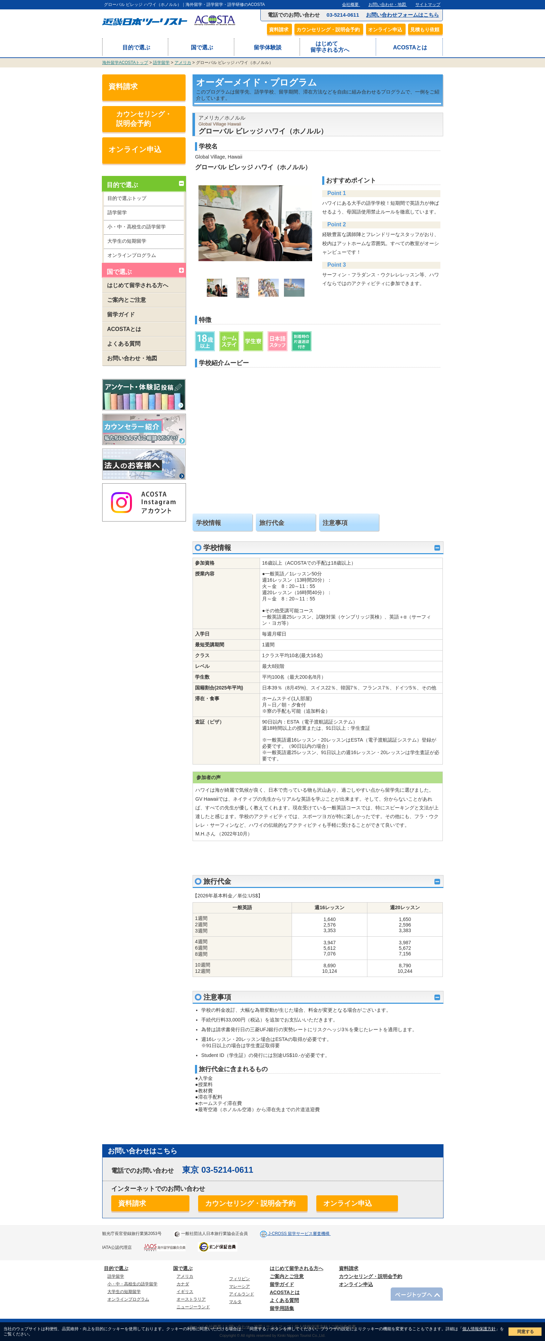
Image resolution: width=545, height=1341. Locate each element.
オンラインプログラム (131, 255)
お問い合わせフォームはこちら (402, 15)
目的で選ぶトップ (126, 198)
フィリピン (239, 1278)
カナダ (183, 1284)
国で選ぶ (201, 47)
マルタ (235, 1301)
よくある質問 (121, 344)
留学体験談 (267, 47)
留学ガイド (118, 314)
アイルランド (241, 1294)
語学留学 (161, 62)
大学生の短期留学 (126, 241)
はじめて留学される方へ (329, 47)
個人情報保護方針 (479, 1328)
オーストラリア (191, 1299)
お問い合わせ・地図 (129, 358)
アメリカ (182, 62)
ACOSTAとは (409, 47)
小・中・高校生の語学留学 (136, 226)
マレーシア (239, 1286)
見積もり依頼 (426, 29)
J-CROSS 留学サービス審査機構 (299, 1233)
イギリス (185, 1291)
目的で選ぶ (135, 47)
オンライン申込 (387, 29)
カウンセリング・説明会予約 (329, 29)
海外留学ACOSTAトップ (125, 62)
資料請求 (280, 29)
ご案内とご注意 (124, 300)
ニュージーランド (193, 1306)
